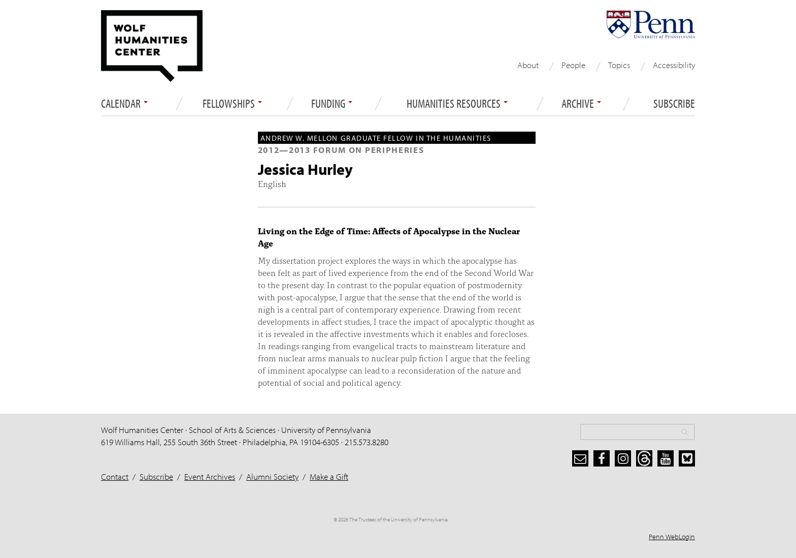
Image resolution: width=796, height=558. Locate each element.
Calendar (124, 103)
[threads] (644, 458)
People (573, 64)
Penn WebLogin (672, 536)
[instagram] (623, 458)
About (528, 64)
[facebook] (601, 458)
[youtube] (665, 458)
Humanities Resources (457, 103)
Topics (619, 64)
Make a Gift (329, 476)
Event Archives (209, 476)
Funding (331, 103)
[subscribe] (580, 458)
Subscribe (674, 103)
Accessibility (674, 64)
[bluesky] (687, 458)
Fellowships (232, 103)
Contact (114, 476)
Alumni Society (272, 476)
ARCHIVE (581, 103)
